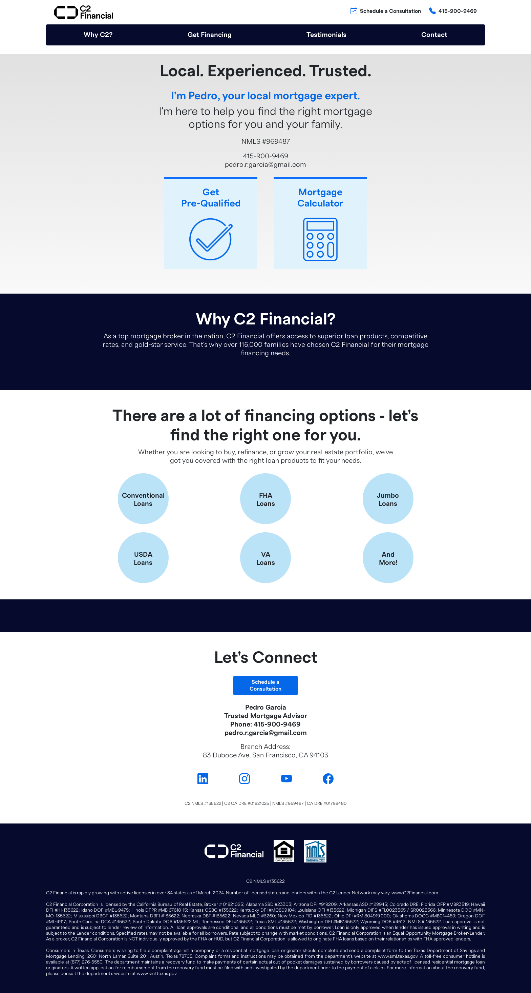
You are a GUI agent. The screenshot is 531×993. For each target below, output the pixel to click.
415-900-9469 (458, 11)
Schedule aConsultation (265, 685)
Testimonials (326, 35)
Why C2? (98, 35)
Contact (434, 35)
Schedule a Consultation (390, 11)
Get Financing (210, 35)
